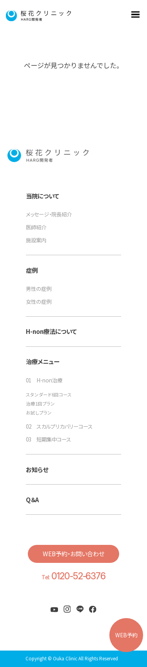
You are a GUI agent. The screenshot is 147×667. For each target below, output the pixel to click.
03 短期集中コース (48, 439)
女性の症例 (38, 301)
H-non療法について (51, 331)
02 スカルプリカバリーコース (59, 426)
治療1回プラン (40, 404)
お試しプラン (39, 413)
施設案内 (36, 239)
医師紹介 (36, 227)
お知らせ (37, 469)
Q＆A (32, 499)
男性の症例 (38, 288)
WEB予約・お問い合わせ (73, 553)
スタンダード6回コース (49, 395)
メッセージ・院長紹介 (49, 214)
